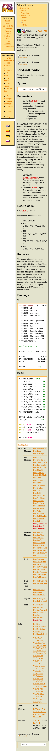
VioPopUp (37, 702)
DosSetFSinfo (39, 526)
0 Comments (23, 57)
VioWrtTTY (37, 696)
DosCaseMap (38, 559)
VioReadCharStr (39, 653)
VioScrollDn (38, 658)
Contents (7, 44)
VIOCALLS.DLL (39, 712)
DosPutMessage (40, 577)
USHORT (35, 101)
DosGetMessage (40, 572)
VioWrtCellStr (38, 681)
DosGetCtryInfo (39, 562)
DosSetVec (37, 620)
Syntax (23, 11)
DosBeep (37, 449)
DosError (37, 615)
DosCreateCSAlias (40, 555)
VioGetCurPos (39, 643)
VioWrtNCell (38, 691)
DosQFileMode (39, 485)
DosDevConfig (39, 590)
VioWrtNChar (38, 694)
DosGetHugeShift (40, 553)
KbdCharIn (37, 624)
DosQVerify (38, 490)
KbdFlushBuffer (39, 626)
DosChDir (37, 457)
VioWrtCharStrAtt (40, 686)
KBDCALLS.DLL (40, 714)
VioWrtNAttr (38, 689)
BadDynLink (38, 605)
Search (45, 744)
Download (8, 29)
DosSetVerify (38, 508)
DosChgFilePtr (39, 460)
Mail (7, 39)
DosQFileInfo (38, 480)
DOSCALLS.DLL (40, 709)
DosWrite (37, 511)
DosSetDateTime (40, 581)
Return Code (25, 15)
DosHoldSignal (39, 599)
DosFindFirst (38, 501)
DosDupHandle (39, 465)
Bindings (24, 20)
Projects (7, 36)
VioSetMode (38, 674)
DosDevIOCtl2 (39, 595)
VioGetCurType (39, 646)
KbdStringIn (38, 634)
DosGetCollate (39, 569)
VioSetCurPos (39, 668)
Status (7, 23)
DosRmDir (37, 493)
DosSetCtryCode (40, 567)
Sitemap (10, 106)
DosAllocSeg (38, 545)
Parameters (25, 13)
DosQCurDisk (38, 473)
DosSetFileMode (40, 475)
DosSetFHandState (41, 516)
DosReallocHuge (40, 548)
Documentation (8, 46)
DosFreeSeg (38, 532)
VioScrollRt (37, 663)
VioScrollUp (38, 656)
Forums (8, 31)
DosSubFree (38, 538)
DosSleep (37, 451)
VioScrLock (38, 699)
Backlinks (8, 71)
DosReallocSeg (39, 550)
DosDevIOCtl (38, 592)
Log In (9, 111)
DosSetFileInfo (39, 506)
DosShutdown (39, 529)
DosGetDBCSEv (40, 564)
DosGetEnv (38, 607)
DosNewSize (38, 519)
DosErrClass (38, 618)
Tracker (8, 34)
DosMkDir (37, 468)
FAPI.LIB (36, 723)
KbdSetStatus (38, 632)
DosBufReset (38, 521)
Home (7, 21)
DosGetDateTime (40, 583)
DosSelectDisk (39, 496)
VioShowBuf (38, 679)
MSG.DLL (37, 717)
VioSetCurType (39, 671)
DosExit (44, 449)
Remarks (24, 18)
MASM (24, 25)
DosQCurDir (38, 470)
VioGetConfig (24, 8)
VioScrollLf (37, 661)
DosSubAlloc (38, 535)
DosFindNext (38, 503)
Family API (42, 31)
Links (8, 41)
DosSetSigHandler (40, 601)
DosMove (46, 468)
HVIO (34, 188)
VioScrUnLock (39, 666)
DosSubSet (38, 540)
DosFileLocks (38, 513)
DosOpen (37, 478)
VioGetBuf (37, 638)
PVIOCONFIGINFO (31, 177)
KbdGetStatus (39, 629)
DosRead (37, 483)
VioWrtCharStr (39, 684)
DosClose (37, 462)
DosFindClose (39, 498)
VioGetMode (38, 676)
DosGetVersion (39, 613)
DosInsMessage (39, 574)
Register (10, 117)
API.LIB (36, 721)
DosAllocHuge (39, 543)
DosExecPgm (38, 454)
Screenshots (8, 26)
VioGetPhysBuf (39, 648)
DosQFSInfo (38, 488)
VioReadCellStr (39, 651)
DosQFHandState (40, 524)
